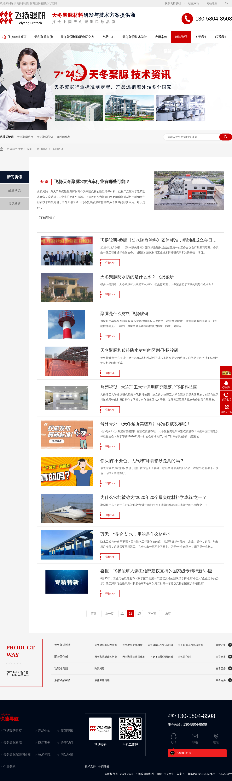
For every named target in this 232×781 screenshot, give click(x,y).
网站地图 (211, 3)
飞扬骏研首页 (17, 37)
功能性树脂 (61, 668)
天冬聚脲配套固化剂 (17, 754)
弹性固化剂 (63, 136)
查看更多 (221, 644)
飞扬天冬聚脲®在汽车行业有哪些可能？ (92, 181)
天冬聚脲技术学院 (134, 37)
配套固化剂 (61, 656)
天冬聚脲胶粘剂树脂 (106, 644)
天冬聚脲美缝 (45, 136)
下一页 (152, 613)
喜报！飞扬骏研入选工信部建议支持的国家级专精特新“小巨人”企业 (159, 571)
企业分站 (9, 766)
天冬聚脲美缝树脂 (132, 644)
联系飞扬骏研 (173, 3)
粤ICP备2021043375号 (201, 773)
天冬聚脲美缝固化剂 (133, 656)
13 (139, 613)
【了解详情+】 (47, 217)
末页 (168, 613)
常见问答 (14, 203)
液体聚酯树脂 (62, 680)
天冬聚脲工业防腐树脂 (160, 644)
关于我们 (201, 37)
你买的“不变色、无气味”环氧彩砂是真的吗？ (142, 460)
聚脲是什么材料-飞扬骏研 (124, 313)
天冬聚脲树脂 (43, 37)
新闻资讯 (181, 37)
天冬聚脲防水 (25, 136)
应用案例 (161, 37)
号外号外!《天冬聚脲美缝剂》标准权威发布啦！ (145, 423)
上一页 (109, 613)
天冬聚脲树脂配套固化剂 (78, 37)
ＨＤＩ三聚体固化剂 (161, 656)
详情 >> (110, 262)
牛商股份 (103, 766)
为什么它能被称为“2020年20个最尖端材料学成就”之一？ (153, 497)
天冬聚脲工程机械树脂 (190, 644)
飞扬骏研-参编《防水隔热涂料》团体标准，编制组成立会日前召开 (159, 240)
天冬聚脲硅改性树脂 (106, 656)
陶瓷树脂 (100, 668)
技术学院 (44, 754)
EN (226, 3)
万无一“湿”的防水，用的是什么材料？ (135, 534)
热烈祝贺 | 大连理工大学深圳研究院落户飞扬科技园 (148, 387)
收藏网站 (193, 3)
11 (122, 613)
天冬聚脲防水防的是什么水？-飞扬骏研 (137, 276)
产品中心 (108, 37)
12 (130, 613)
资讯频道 (42, 149)
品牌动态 (14, 190)
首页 (29, 149)
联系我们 (221, 37)
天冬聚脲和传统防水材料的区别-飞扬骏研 (139, 350)
